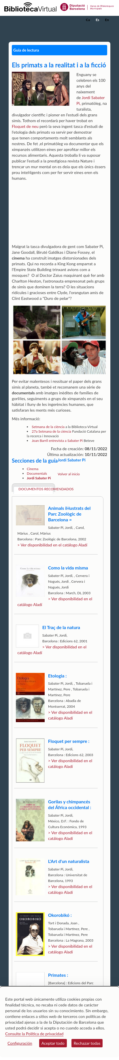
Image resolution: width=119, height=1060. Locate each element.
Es (97, 20)
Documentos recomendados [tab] (35, 489)
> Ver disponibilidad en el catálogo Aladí (52, 544)
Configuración (19, 1043)
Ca (88, 20)
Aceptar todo (53, 1043)
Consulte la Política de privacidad (34, 1033)
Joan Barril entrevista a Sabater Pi (57, 440)
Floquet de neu (25, 126)
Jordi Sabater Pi (39, 478)
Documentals (37, 473)
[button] (107, 28)
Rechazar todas (87, 1043)
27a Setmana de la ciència (52, 431)
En (107, 20)
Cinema (32, 469)
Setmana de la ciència (48, 427)
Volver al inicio (69, 474)
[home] (33, 20)
